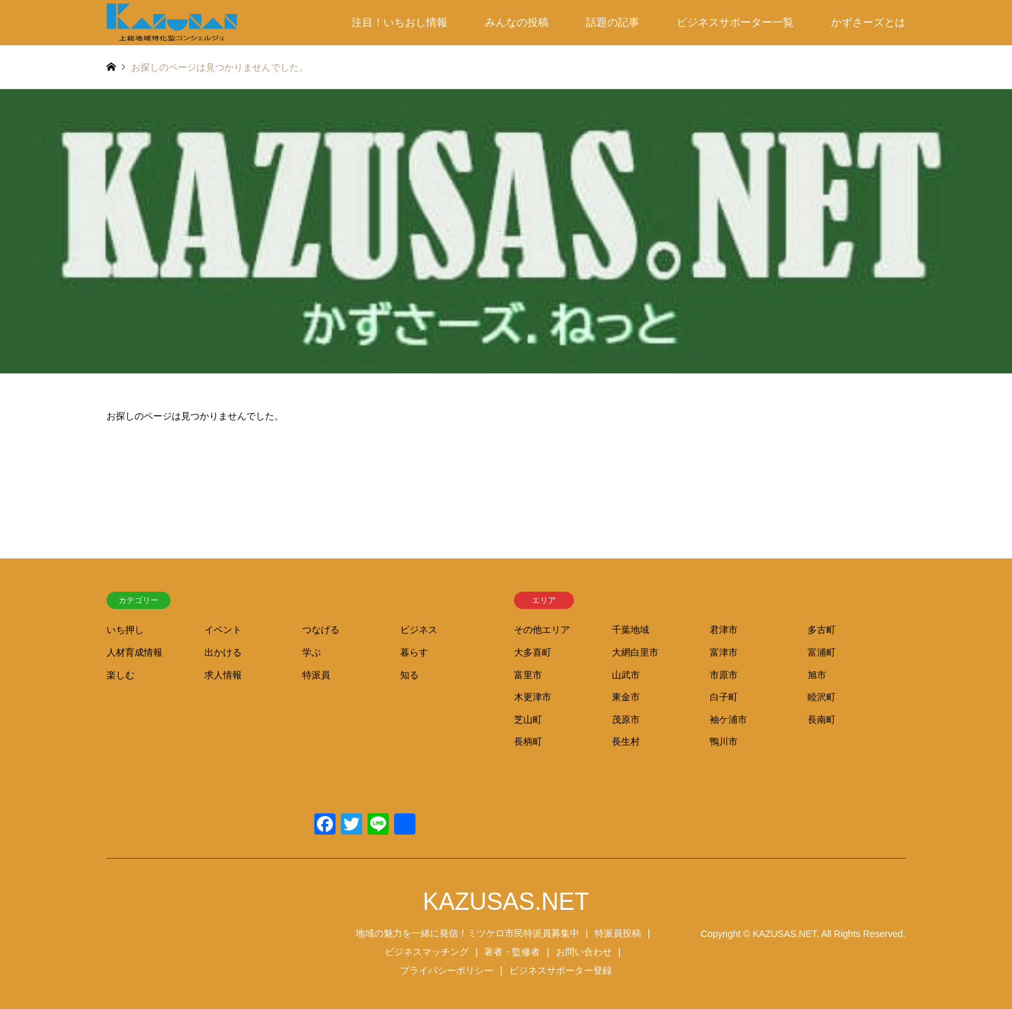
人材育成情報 (134, 652)
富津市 (724, 652)
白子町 (724, 697)
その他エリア (542, 629)
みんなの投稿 (517, 22)
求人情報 (223, 675)
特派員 (316, 675)
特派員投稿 (618, 933)
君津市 (724, 629)
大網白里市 (635, 652)
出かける (223, 652)
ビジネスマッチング (427, 951)
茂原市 (626, 719)
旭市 (817, 675)
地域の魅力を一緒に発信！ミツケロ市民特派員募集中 (467, 933)
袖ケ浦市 (728, 719)
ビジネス (418, 629)
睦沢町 (822, 697)
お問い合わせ (584, 951)
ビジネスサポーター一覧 (735, 22)
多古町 (822, 629)
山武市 (626, 675)
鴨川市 (724, 741)
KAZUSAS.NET (506, 901)
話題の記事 (612, 22)
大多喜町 (532, 652)
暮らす (414, 652)
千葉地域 (630, 629)
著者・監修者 (512, 951)
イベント (223, 629)
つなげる (321, 629)
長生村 (626, 741)
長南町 (822, 719)
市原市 (724, 675)
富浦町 (822, 652)
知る (409, 675)
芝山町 (528, 719)
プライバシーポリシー (446, 970)
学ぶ (311, 652)
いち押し (125, 629)
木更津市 (532, 697)
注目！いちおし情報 (399, 22)
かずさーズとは (868, 22)
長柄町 (528, 741)
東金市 (626, 697)
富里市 (528, 675)
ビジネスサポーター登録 (560, 970)
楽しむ (120, 675)
